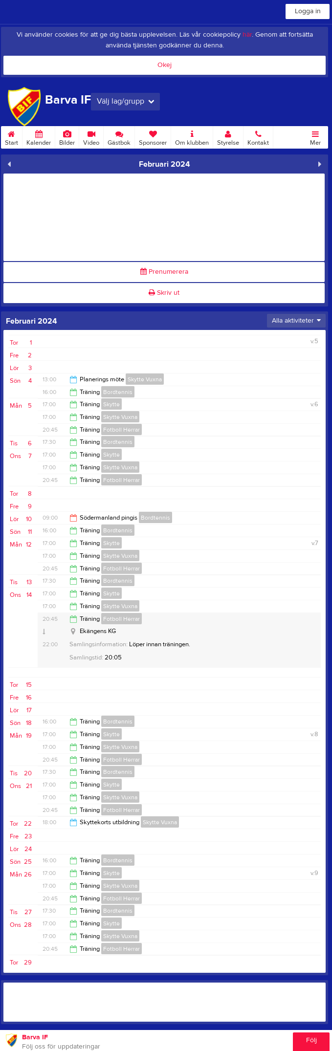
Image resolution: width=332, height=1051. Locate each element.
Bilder (67, 136)
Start (11, 136)
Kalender (38, 136)
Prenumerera (164, 271)
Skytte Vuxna (145, 379)
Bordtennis (118, 392)
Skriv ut (164, 292)
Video (91, 136)
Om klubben (192, 136)
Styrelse (228, 136)
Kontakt (258, 136)
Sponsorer (153, 136)
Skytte (111, 404)
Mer (315, 136)
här (247, 34)
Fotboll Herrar (121, 430)
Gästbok (119, 136)
